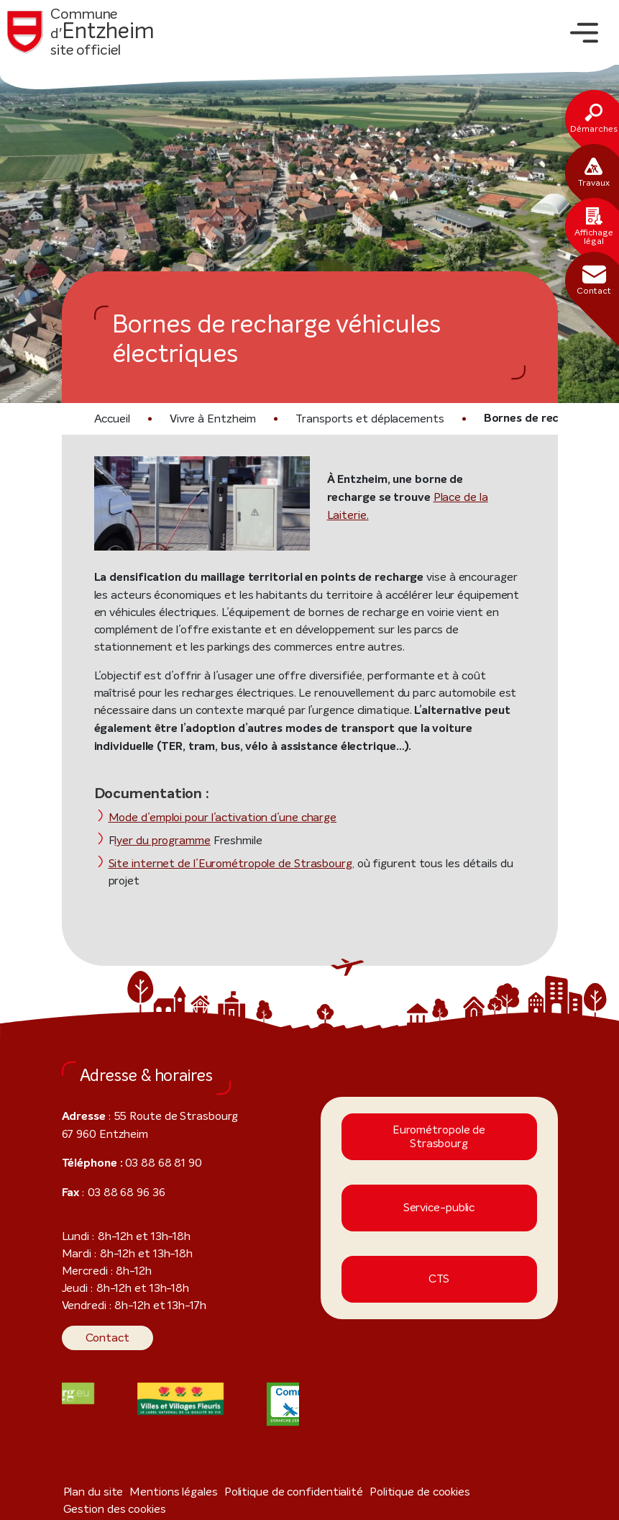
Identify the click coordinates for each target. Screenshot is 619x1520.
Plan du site (89, 1475)
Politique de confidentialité (267, 1475)
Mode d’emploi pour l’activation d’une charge (213, 818)
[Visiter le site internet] (180, 1382)
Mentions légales (160, 1475)
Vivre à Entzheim (208, 418)
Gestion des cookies (479, 1475)
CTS (438, 1263)
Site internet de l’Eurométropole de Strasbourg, (216, 864)
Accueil (111, 418)
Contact (103, 1321)
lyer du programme (157, 841)
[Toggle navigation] (584, 32)
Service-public (439, 1191)
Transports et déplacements (349, 418)
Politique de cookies (381, 1475)
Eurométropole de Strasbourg (439, 1121)
